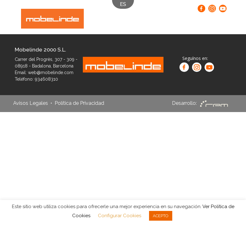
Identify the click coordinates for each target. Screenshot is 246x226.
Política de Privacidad (79, 103)
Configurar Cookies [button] (119, 215)
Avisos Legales (30, 103)
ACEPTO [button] (160, 215)
